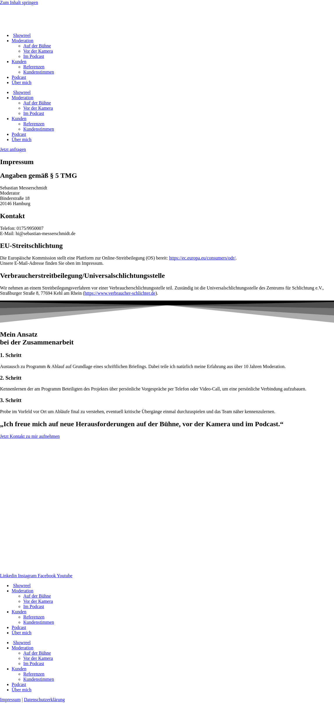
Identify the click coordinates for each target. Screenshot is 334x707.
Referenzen (34, 66)
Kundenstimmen (38, 72)
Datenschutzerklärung (44, 699)
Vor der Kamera (38, 51)
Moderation (22, 40)
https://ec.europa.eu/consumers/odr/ (202, 257)
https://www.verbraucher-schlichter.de (119, 293)
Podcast (19, 77)
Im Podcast (33, 56)
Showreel (21, 35)
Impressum (10, 699)
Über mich (21, 82)
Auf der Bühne (37, 45)
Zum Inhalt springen (19, 2)
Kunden (19, 61)
